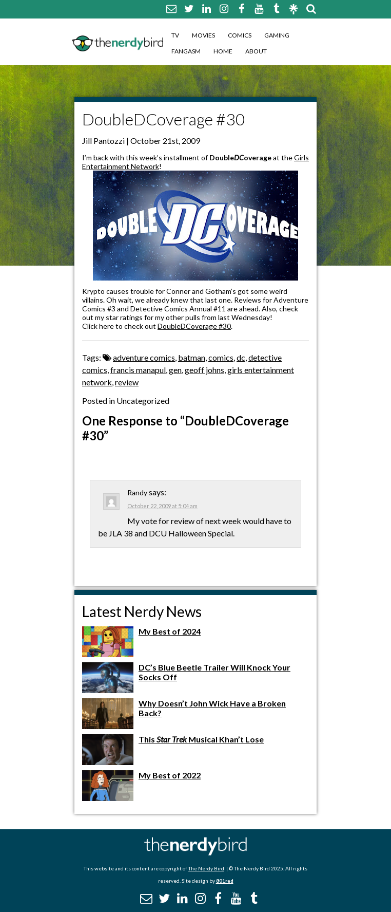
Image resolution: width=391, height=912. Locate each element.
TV (175, 35)
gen (175, 370)
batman (191, 357)
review (127, 382)
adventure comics (144, 357)
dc (241, 357)
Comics (239, 35)
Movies (203, 35)
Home (222, 51)
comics (220, 357)
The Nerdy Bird (206, 868)
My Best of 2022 (170, 775)
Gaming (276, 35)
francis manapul (138, 370)
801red (224, 881)
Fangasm (186, 51)
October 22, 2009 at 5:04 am (162, 505)
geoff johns (204, 370)
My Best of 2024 (170, 631)
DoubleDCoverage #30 (194, 326)
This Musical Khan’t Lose (201, 739)
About (256, 51)
